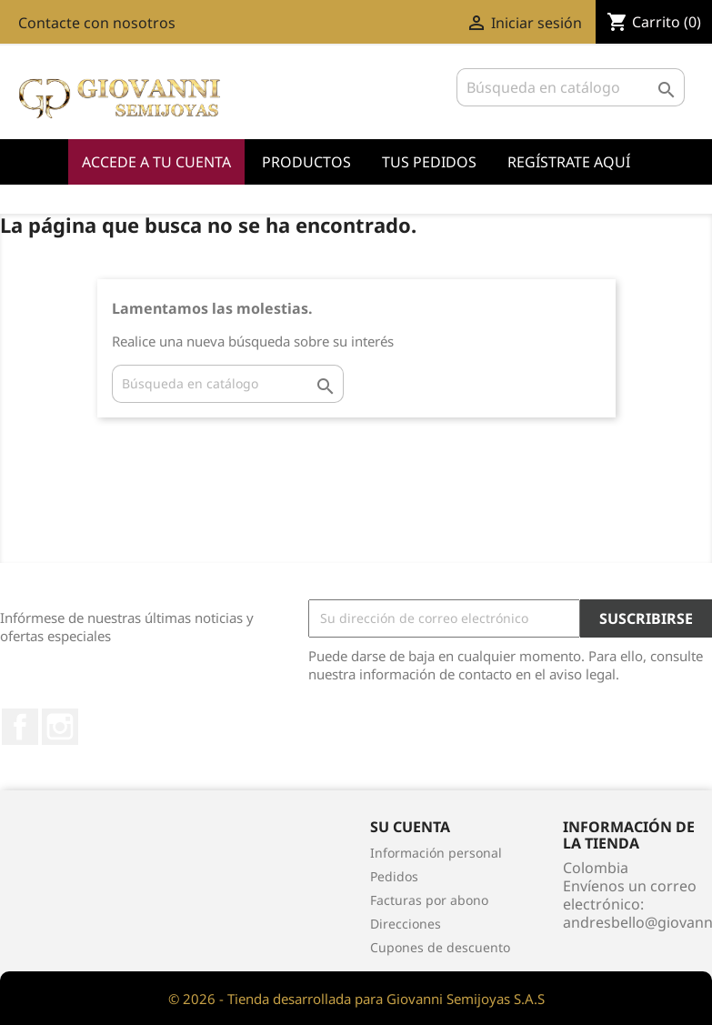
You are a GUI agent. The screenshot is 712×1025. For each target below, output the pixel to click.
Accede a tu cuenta (156, 162)
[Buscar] (570, 87)
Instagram (60, 726)
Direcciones (405, 923)
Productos (306, 162)
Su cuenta (410, 827)
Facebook (20, 726)
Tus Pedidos (429, 162)
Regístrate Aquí (568, 162)
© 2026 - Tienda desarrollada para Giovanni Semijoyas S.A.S (356, 999)
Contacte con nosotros (96, 23)
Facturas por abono (429, 900)
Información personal (436, 852)
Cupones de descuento (440, 947)
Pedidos (394, 876)
